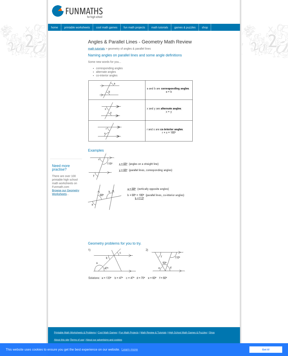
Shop (212, 332)
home (54, 27)
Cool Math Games (107, 332)
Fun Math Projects (129, 332)
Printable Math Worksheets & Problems (75, 332)
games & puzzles (185, 27)
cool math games (106, 27)
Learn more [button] (129, 349)
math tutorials (159, 27)
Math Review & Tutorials (153, 332)
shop (205, 27)
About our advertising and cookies (104, 339)
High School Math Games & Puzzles (187, 332)
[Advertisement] (66, 97)
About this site (61, 339)
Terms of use (77, 339)
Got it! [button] (266, 349)
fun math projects (134, 27)
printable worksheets (77, 27)
